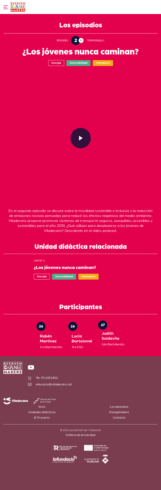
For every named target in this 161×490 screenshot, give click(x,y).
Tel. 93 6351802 (47, 377)
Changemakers (119, 412)
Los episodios (119, 406)
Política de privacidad (80, 435)
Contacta (119, 417)
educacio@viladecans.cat (54, 384)
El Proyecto (42, 417)
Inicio (42, 406)
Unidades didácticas (42, 412)
